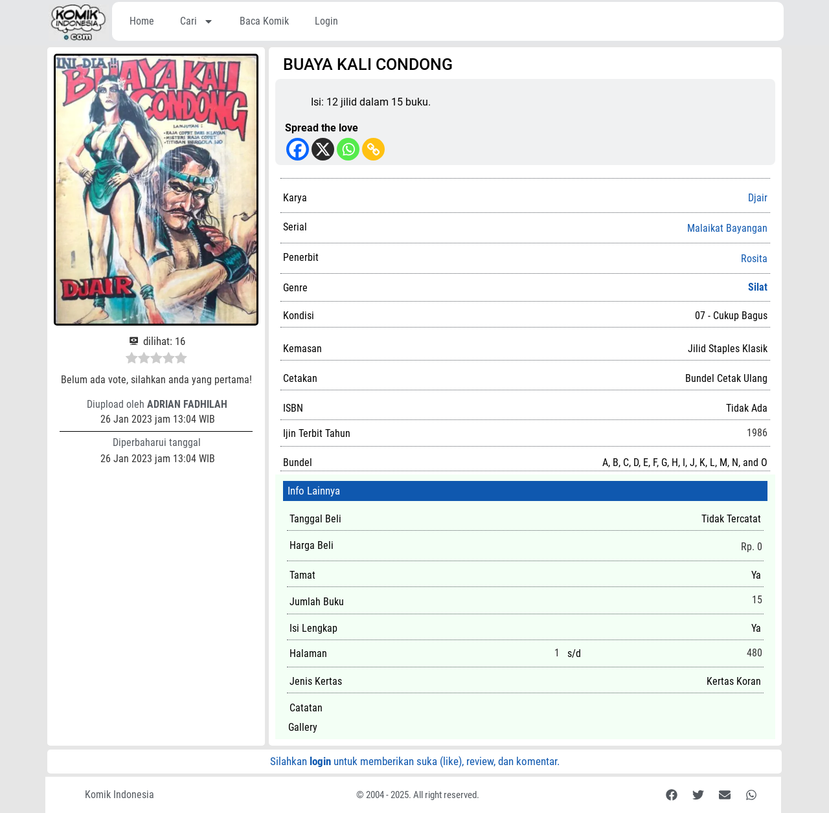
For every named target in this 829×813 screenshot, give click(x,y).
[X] (323, 149)
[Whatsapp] (348, 149)
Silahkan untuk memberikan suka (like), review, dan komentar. (415, 761)
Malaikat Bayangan (727, 228)
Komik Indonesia (119, 794)
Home (142, 21)
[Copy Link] (373, 149)
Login (326, 21)
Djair (757, 198)
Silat (757, 287)
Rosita (754, 259)
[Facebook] (297, 149)
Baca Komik (264, 21)
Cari (197, 21)
